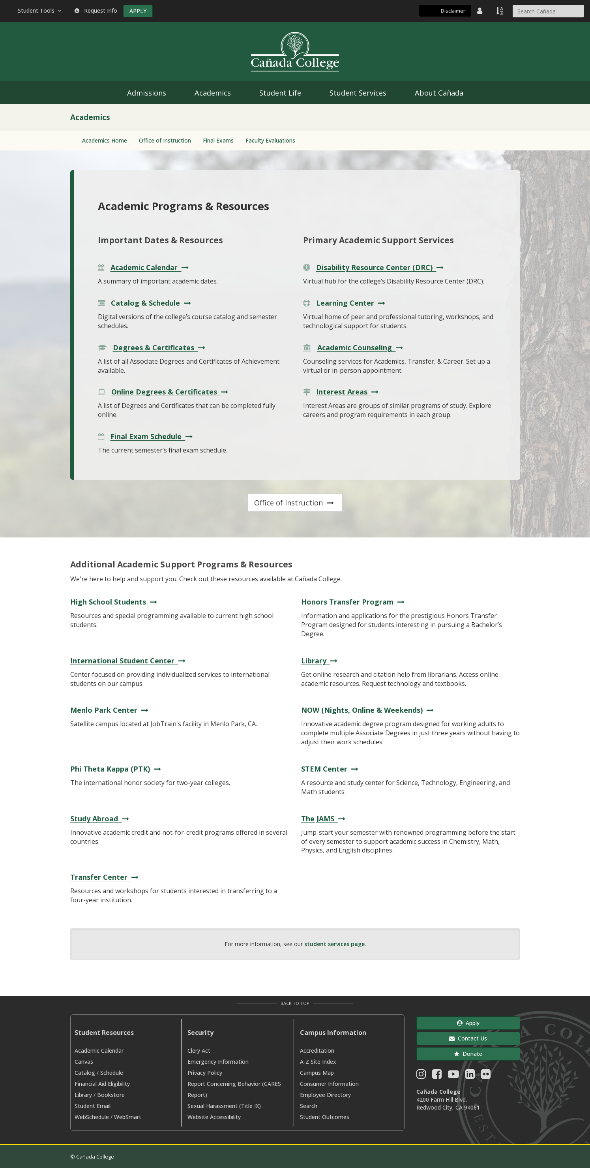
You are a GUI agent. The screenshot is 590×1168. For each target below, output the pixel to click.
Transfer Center (105, 877)
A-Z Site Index (318, 1061)
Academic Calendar (151, 267)
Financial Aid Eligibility (102, 1083)
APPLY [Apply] (137, 11)
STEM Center (330, 769)
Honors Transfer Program (353, 602)
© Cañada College (92, 1156)
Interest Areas (348, 391)
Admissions (146, 93)
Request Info (96, 10)
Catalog (85, 1072)
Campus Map (317, 1072)
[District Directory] (480, 11)
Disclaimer (453, 10)
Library (320, 660)
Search (308, 1106)
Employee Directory (325, 1095)
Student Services (358, 93)
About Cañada (439, 93)
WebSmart (127, 1117)
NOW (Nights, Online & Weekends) (368, 710)
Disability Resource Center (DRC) (381, 267)
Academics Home (104, 140)
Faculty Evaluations (270, 140)
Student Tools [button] (40, 10)
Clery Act (198, 1050)
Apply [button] (468, 1023)
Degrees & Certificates (160, 347)
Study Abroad (100, 818)
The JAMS (324, 818)
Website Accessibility (214, 1117)
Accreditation (317, 1050)
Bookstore (111, 1095)
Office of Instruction (165, 140)
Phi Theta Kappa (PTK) (116, 769)
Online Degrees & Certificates (170, 391)
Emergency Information (218, 1061)
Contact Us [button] (468, 1038)
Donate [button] (468, 1053)
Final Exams (218, 140)
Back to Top (295, 1003)
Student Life (280, 93)
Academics (213, 93)
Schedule (111, 1072)
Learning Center (351, 303)
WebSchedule (92, 1117)
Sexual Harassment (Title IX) (224, 1106)
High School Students (114, 602)
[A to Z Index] (500, 11)
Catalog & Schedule (152, 303)
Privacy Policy (204, 1072)
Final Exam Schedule (153, 436)
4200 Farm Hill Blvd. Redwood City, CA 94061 (448, 1103)
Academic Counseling (361, 347)
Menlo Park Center (110, 710)
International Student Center (128, 660)
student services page (334, 944)
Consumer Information (329, 1083)
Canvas (84, 1061)
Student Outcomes (324, 1117)
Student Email (93, 1106)
